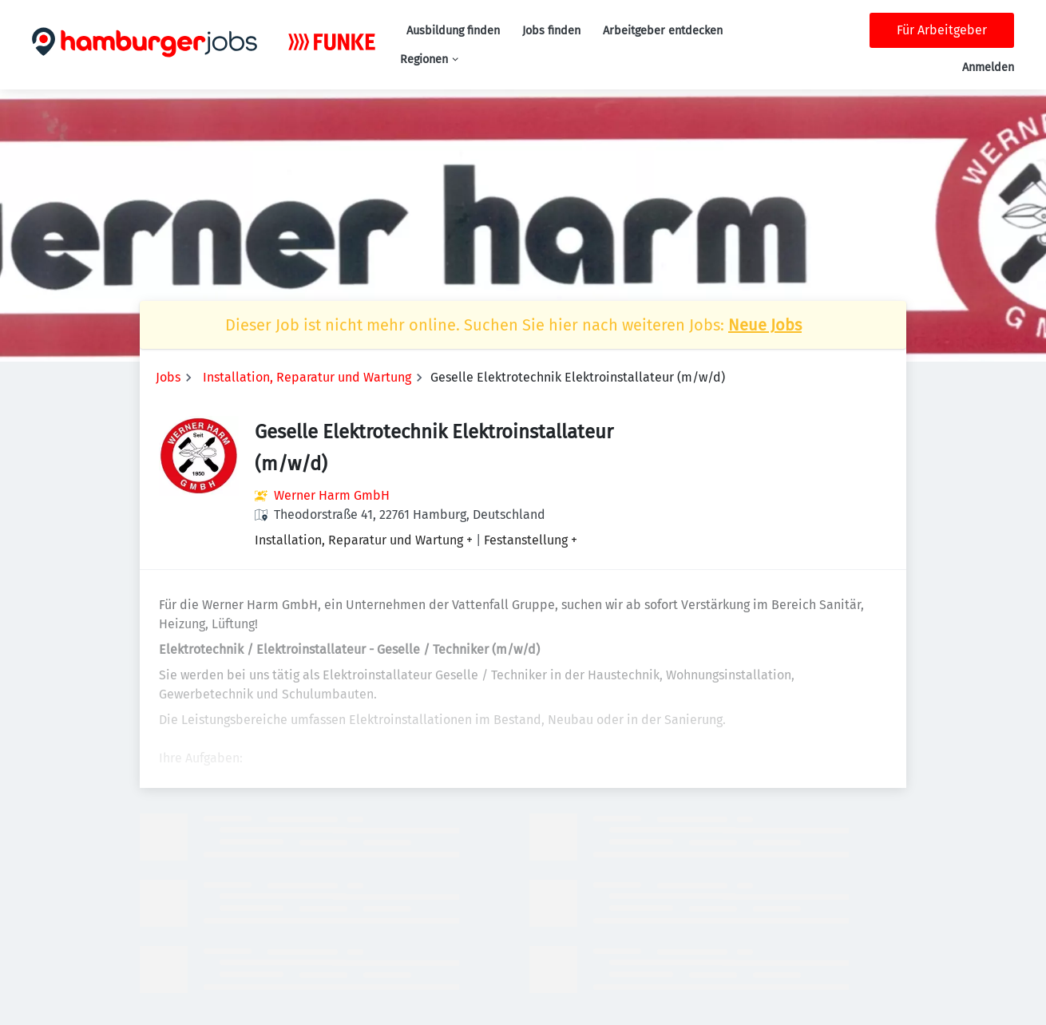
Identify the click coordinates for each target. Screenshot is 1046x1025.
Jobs (168, 377)
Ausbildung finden (453, 31)
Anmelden (988, 67)
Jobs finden (551, 31)
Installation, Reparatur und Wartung (307, 377)
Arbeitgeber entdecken (663, 31)
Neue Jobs (765, 324)
